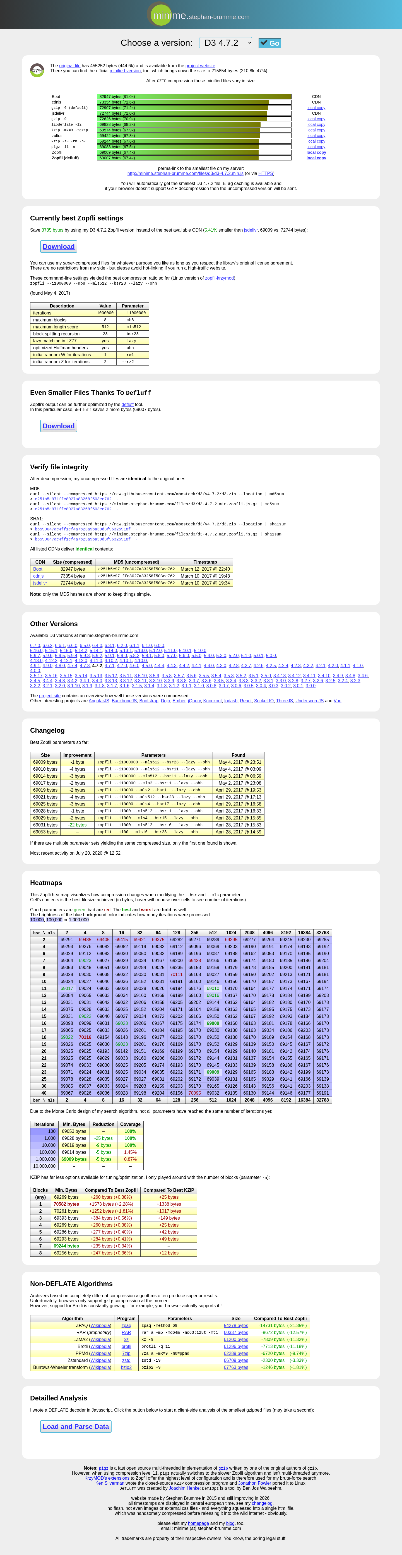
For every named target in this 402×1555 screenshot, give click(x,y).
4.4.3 (172, 672)
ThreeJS (284, 707)
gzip (223, 1481)
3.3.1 (268, 687)
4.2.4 (283, 672)
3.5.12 (111, 682)
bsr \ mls (44, 942)
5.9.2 (97, 662)
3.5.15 (66, 682)
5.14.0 (111, 657)
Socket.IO (264, 707)
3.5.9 (154, 682)
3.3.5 (219, 687)
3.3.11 (140, 687)
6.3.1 (110, 652)
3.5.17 (36, 682)
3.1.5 (137, 692)
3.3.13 (111, 687)
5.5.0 (196, 662)
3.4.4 (48, 687)
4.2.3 (296, 672)
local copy (316, 108)
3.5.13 (96, 682)
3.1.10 (74, 692)
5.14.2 (81, 657)
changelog (262, 1517)
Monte (58, 1121)
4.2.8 (234, 672)
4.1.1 (345, 672)
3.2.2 (35, 692)
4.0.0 (35, 677)
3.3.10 (155, 687)
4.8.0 (60, 672)
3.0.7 (224, 692)
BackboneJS (124, 707)
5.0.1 (259, 662)
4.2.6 (259, 672)
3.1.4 (149, 692)
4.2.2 (308, 672)
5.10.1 (185, 657)
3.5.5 (204, 682)
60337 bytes (236, 1344)
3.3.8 (182, 687)
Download (59, 247)
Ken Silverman (109, 1496)
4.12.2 (51, 667)
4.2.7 (246, 672)
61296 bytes (236, 1358)
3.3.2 (256, 687)
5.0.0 (271, 662)
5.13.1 (125, 657)
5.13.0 (140, 657)
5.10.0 (200, 657)
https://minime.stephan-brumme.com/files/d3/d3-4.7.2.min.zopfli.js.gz (176, 508)
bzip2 (126, 1380)
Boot (37, 574)
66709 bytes (236, 1373)
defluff (128, 407)
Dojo (165, 707)
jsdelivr (251, 230)
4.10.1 (125, 667)
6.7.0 (35, 652)
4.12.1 (66, 667)
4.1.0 (358, 672)
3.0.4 (261, 692)
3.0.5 (249, 692)
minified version (125, 70)
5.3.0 (221, 662)
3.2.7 (306, 687)
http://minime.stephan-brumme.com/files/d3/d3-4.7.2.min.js (185, 173)
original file (69, 65)
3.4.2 (73, 687)
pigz (104, 1481)
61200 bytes (236, 1351)
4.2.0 (333, 672)
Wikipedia (100, 1336)
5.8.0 (159, 662)
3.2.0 (60, 692)
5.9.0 (122, 662)
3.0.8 (211, 692)
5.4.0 (209, 662)
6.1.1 (134, 652)
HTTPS (265, 173)
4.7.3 (85, 672)
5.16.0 (36, 657)
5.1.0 (246, 662)
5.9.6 (48, 662)
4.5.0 (147, 672)
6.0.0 (159, 652)
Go (270, 43)
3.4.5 (35, 687)
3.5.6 (192, 682)
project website (200, 65)
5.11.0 (170, 657)
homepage (198, 1537)
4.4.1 (196, 672)
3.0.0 (311, 692)
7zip (126, 1365)
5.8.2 (134, 662)
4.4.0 (209, 672)
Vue (337, 707)
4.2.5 (271, 672)
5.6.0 (184, 662)
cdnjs (38, 582)
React (246, 707)
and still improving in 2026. (244, 1512)
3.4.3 (60, 687)
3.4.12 (294, 682)
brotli (126, 1358)
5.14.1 (96, 657)
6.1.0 (147, 652)
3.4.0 (97, 687)
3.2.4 (343, 687)
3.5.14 (81, 682)
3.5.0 (266, 682)
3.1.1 (187, 692)
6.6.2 (48, 652)
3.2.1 (48, 692)
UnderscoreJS (309, 707)
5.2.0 (234, 662)
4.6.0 (134, 672)
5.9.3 (85, 662)
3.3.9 (169, 687)
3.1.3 (162, 692)
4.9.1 (35, 672)
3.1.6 (124, 692)
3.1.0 (199, 692)
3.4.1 (85, 687)
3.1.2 (174, 692)
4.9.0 (48, 672)
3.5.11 (125, 682)
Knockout (212, 707)
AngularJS (99, 707)
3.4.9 (338, 682)
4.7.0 (122, 672)
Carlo (71, 1121)
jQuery (194, 707)
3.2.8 (293, 687)
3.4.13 (279, 682)
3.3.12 (125, 687)
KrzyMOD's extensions (107, 1491)
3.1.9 (87, 692)
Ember (179, 707)
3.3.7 (194, 687)
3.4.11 (309, 682)
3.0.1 (298, 692)
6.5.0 (85, 652)
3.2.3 (355, 687)
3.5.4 (216, 682)
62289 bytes (236, 1365)
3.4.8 (350, 682)
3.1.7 (112, 692)
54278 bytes (236, 1336)
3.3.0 (281, 687)
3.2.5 (331, 687)
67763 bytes (236, 1380)
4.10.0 (140, 667)
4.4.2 (184, 672)
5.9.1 (110, 662)
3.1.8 (100, 692)
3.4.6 (363, 682)
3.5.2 (241, 682)
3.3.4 (231, 687)
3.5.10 (140, 682)
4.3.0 (221, 672)
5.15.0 (66, 657)
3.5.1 (254, 682)
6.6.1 (60, 652)
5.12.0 (155, 657)
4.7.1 (110, 672)
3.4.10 (324, 682)
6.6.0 (73, 652)
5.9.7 (35, 662)
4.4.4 (159, 672)
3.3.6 (206, 687)
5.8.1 (147, 662)
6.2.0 (122, 652)
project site (50, 702)
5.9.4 (73, 662)
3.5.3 (229, 682)
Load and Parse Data (76, 1439)
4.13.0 (36, 667)
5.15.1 (51, 657)
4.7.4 (73, 672)
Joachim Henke (184, 1502)
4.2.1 (321, 672)
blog (230, 1537)
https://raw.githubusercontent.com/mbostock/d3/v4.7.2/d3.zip (165, 497)
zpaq (126, 1336)
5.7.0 (172, 662)
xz (126, 1351)
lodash (230, 707)
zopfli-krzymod (219, 278)
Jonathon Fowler (254, 1496)
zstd (126, 1373)
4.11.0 (96, 667)
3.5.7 (179, 682)
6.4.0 (97, 652)
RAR (126, 1344)
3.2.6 (318, 687)
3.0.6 (236, 692)
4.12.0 (81, 667)
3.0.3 (273, 692)
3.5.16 (51, 682)
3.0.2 (286, 692)
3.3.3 (244, 687)
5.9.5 (60, 662)
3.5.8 (167, 682)
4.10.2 (111, 667)
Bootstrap (148, 707)
